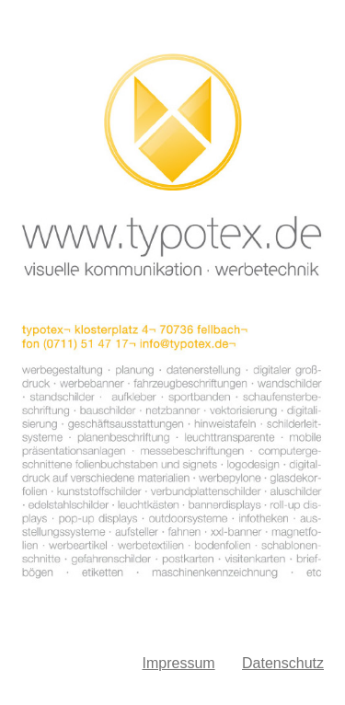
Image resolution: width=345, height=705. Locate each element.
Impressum (178, 663)
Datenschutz (283, 663)
